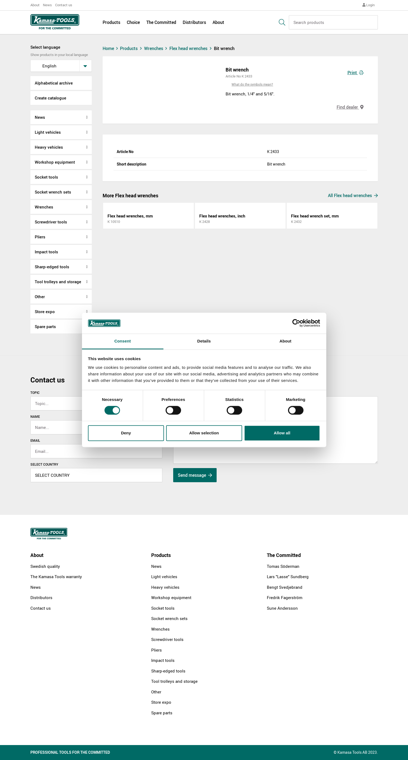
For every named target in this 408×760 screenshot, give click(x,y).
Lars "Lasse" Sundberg (288, 576)
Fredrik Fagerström (284, 597)
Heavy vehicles (49, 147)
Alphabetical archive (54, 83)
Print (355, 73)
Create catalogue (50, 98)
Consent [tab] (122, 341)
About (35, 4)
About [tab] (286, 341)
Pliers (40, 236)
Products (111, 22)
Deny (126, 433)
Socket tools (46, 177)
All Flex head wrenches (353, 195)
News (47, 4)
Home (111, 48)
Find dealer (350, 107)
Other (40, 296)
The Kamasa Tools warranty (56, 576)
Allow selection (204, 433)
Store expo (45, 311)
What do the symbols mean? (252, 84)
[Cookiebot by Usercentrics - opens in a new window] (296, 323)
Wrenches (44, 207)
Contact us (63, 4)
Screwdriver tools (51, 222)
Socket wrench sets (53, 192)
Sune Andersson (282, 608)
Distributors (194, 22)
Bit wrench (224, 48)
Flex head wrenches (191, 48)
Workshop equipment (55, 162)
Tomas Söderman (283, 566)
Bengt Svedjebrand (284, 587)
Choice (133, 22)
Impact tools (46, 251)
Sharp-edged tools (52, 266)
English (45, 65)
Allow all (282, 433)
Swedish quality (45, 566)
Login (368, 4)
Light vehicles (48, 132)
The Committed (161, 22)
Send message (195, 475)
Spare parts (45, 326)
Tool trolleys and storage (58, 281)
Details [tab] (204, 341)
